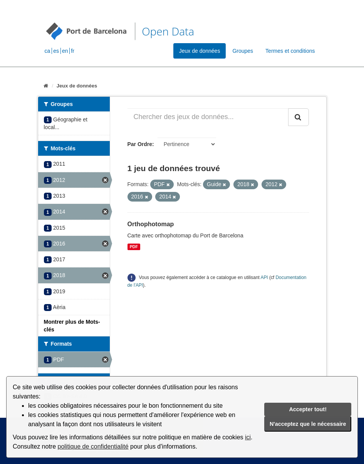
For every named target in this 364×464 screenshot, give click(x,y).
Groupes (242, 51)
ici (248, 437)
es (56, 51)
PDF (134, 246)
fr (72, 51)
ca (47, 51)
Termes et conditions (290, 51)
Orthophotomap (150, 224)
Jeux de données (199, 51)
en (65, 51)
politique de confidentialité (93, 446)
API (264, 277)
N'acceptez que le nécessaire (308, 424)
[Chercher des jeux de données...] (208, 117)
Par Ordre (140, 144)
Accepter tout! (308, 409)
